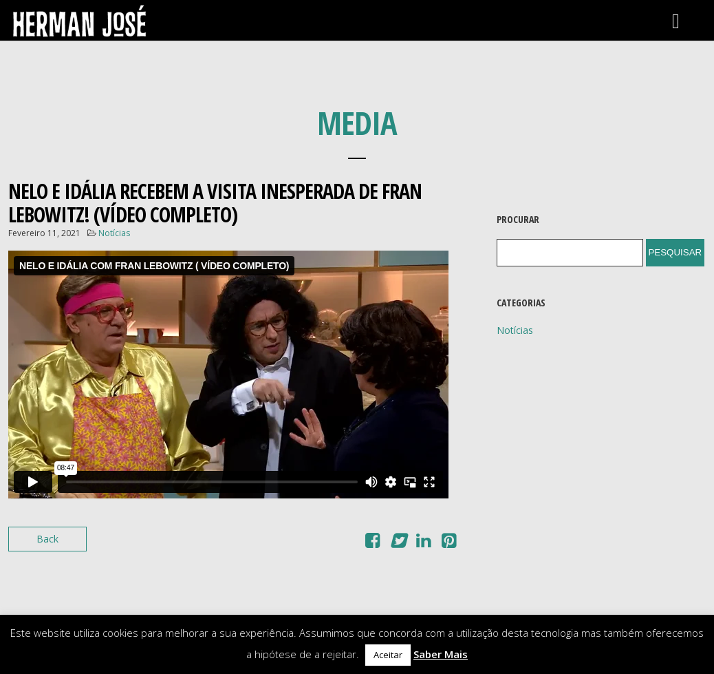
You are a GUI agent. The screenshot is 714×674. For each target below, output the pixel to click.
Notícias (114, 233)
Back (47, 538)
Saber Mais (440, 654)
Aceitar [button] (388, 655)
